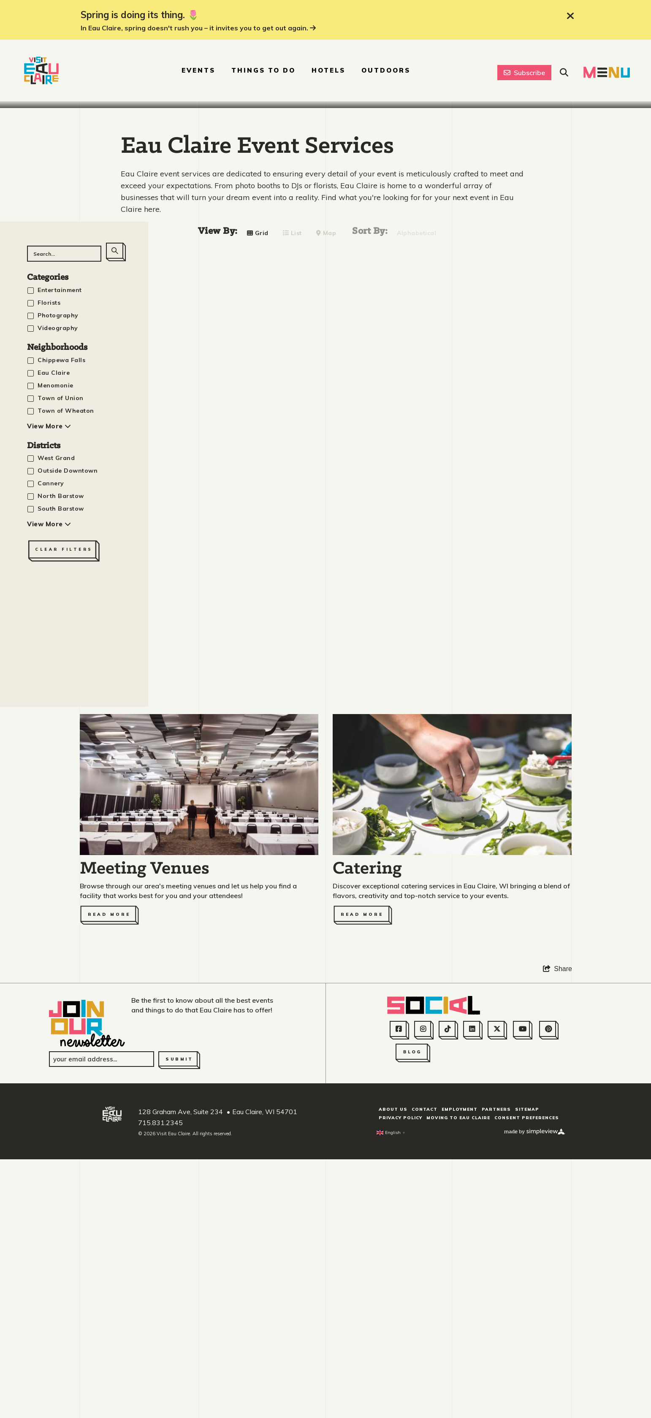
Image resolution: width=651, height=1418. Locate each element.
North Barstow (61, 765)
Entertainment (60, 558)
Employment (459, 1378)
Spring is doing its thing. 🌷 (140, 15)
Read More (109, 1182)
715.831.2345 (160, 1391)
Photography (58, 583)
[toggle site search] (564, 72)
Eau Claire (54, 641)
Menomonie (55, 654)
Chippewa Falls (61, 628)
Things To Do (263, 70)
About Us (393, 1378)
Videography (58, 596)
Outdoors (385, 70)
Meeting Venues (144, 1137)
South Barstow (61, 777)
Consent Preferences (526, 1387)
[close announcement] (570, 16)
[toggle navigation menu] (607, 72)
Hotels (328, 70)
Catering (367, 1137)
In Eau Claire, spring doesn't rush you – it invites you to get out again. (198, 27)
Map (326, 501)
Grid (258, 501)
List (292, 501)
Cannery (51, 752)
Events (198, 70)
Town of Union (61, 666)
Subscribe (524, 72)
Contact (424, 1378)
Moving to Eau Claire (458, 1387)
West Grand (56, 727)
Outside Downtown (68, 739)
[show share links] (557, 1237)
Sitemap (527, 1378)
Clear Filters (64, 818)
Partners (496, 1378)
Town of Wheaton (66, 679)
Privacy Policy (400, 1387)
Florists (49, 571)
